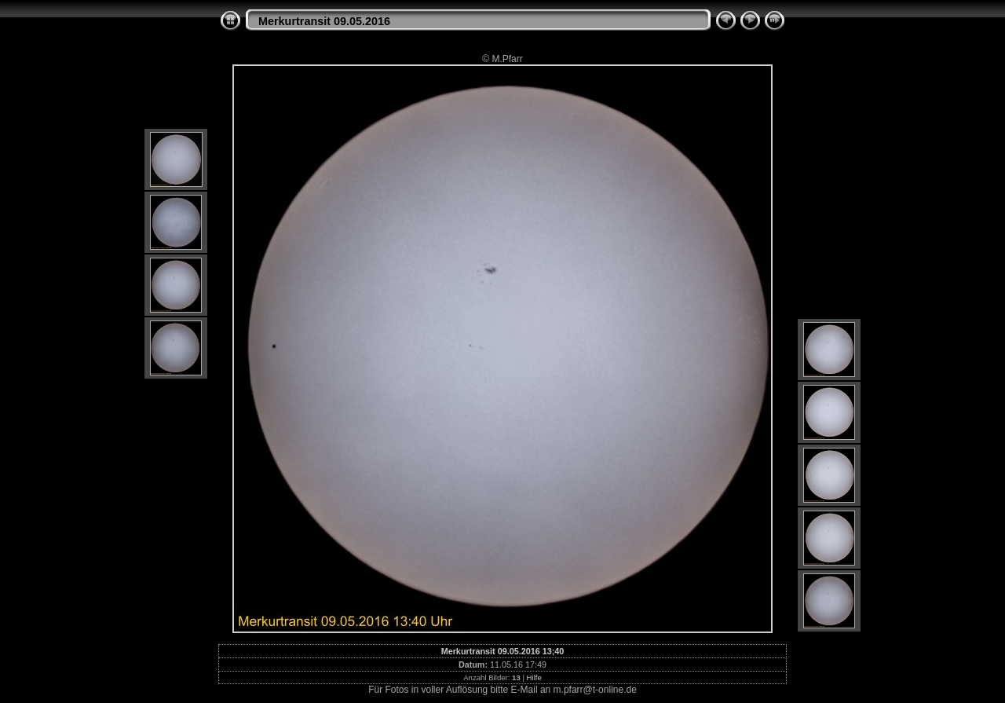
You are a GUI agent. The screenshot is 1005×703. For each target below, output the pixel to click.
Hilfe (534, 677)
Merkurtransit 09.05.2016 (324, 21)
